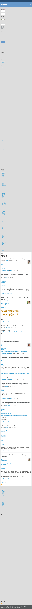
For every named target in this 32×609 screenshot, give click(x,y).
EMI (2, 237)
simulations (3, 285)
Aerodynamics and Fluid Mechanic (7, 434)
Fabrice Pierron (7, 457)
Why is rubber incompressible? (3, 209)
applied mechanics (4, 304)
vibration (2, 444)
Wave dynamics (3, 281)
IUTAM (3, 241)
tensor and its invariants (3, 219)
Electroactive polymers (3, 239)
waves (2, 264)
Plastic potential (3, 198)
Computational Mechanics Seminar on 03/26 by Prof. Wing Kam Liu (4, 111)
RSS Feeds (3, 510)
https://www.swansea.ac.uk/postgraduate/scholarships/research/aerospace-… (14, 351)
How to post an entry (3, 502)
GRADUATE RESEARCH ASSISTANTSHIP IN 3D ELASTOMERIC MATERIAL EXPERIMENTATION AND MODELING (5, 154)
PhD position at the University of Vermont (3, 162)
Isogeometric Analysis (5, 411)
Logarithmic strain (3, 187)
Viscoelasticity (3, 206)
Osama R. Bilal (7, 260)
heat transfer (3, 435)
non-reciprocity (3, 391)
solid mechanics (4, 460)
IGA (1, 410)
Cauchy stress (3, 178)
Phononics (3, 268)
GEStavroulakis (7, 327)
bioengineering (3, 431)
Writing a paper (3, 212)
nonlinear (2, 390)
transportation (3, 436)
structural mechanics (4, 363)
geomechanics (3, 464)
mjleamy (6, 386)
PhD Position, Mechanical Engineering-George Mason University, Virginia (4, 104)
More (4, 166)
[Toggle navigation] (30, 4)
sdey (6, 359)
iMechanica (4, 4)
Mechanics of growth (3, 189)
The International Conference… (4, 518)
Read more (4, 270)
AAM (2, 227)
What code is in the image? (3, 22)
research (2, 406)
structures (3, 468)
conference (3, 428)
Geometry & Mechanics (3, 181)
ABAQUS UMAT (3, 174)
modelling (3, 282)
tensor (3, 221)
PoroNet (3, 243)
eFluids (3, 250)
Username (2, 9)
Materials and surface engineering (7, 465)
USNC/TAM (3, 249)
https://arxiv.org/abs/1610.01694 (6, 413)
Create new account (3, 45)
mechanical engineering (5, 430)
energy (2, 439)
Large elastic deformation (3, 184)
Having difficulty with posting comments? (3, 494)
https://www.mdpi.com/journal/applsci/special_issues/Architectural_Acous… (14, 331)
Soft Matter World (3, 246)
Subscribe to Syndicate (1, 603)
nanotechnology (4, 432)
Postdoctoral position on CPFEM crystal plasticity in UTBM (4, 84)
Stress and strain (3, 202)
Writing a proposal (3, 214)
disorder (2, 349)
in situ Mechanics (3, 216)
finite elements (3, 361)
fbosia (6, 277)
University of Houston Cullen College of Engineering (12, 607)
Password (2, 12)
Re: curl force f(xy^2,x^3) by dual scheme (3, 562)
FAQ (2, 511)
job (1, 261)
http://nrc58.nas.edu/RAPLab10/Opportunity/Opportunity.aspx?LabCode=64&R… (15, 373)
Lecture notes (3, 507)
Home (2, 253)
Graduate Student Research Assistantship (4, 525)
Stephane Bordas (7, 405)
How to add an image (3, 498)
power (2, 440)
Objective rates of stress (3, 195)
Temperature (3, 203)
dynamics (2, 345)
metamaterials (3, 263)
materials (2, 441)
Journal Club (3, 505)
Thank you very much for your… (3, 554)
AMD (2, 228)
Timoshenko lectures (3, 205)
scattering (3, 409)
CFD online (3, 236)
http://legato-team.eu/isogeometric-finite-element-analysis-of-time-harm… (14, 415)
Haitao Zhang (7, 300)
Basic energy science (3, 230)
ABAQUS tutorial (3, 176)
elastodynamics (4, 267)
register (11, 270)
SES (2, 244)
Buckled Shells (3, 234)
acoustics (2, 265)
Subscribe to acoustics (1, 484)
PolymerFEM (3, 242)
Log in (8, 270)
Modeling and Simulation (5, 303)
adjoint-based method (5, 365)
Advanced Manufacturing (5, 437)
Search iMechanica (3, 56)
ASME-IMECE (7, 427)
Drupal (8, 606)
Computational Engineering (6, 463)
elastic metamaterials (5, 280)
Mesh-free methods (3, 192)
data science (3, 307)
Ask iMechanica (3, 491)
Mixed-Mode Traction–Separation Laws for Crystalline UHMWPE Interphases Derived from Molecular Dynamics (4, 94)
